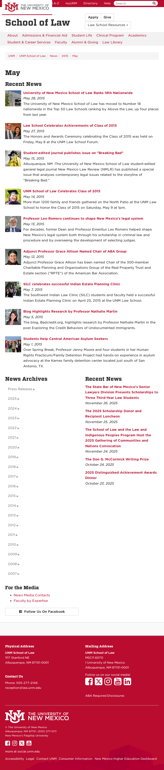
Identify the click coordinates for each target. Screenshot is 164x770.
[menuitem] (12, 35)
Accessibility (14, 758)
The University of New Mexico (27, 7)
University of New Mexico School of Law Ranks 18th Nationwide (78, 93)
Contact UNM (46, 758)
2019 (12, 457)
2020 (12, 447)
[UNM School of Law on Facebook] (90, 683)
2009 (12, 554)
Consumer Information (75, 758)
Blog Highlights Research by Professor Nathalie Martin (70, 311)
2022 (12, 428)
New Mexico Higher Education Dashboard (126, 758)
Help (107, 3)
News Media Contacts (32, 595)
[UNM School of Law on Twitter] (99, 683)
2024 (12, 408)
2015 (65, 55)
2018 (12, 467)
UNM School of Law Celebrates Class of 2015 (61, 191)
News (53, 55)
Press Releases (20, 389)
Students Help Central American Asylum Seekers (65, 339)
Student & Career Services (29, 42)
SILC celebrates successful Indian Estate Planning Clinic (71, 284)
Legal (30, 758)
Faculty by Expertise (31, 601)
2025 (12, 399)
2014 (12, 506)
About (12, 35)
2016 (12, 486)
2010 (12, 545)
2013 (12, 515)
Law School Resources (108, 25)
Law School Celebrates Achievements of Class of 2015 (70, 126)
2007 (12, 574)
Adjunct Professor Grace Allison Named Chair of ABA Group (75, 251)
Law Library (112, 42)
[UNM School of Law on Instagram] (109, 683)
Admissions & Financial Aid (44, 35)
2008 (12, 564)
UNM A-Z (52, 3)
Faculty (61, 42)
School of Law (37, 23)
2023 (12, 418)
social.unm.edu (29, 751)
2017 (12, 476)
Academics (137, 35)
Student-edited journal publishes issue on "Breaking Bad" (73, 153)
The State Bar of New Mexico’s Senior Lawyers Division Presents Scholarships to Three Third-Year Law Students (121, 392)
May (75, 55)
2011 (11, 535)
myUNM (71, 3)
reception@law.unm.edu (23, 687)
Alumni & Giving (84, 42)
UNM (11, 55)
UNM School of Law (32, 55)
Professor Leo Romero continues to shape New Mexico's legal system (83, 218)
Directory (90, 3)
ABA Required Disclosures (104, 695)
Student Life (82, 35)
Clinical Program (110, 35)
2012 (12, 525)
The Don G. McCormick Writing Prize (117, 459)
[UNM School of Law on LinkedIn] (128, 683)
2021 (12, 437)
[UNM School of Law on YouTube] (119, 683)
